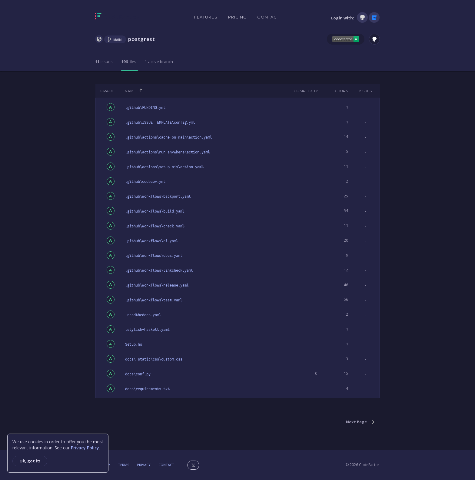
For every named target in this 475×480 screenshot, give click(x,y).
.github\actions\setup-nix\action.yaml (164, 167)
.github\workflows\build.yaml (154, 211)
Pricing (237, 17)
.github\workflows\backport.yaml (158, 196)
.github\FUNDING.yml (145, 107)
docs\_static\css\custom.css (153, 359)
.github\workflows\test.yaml (153, 300)
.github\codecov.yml (145, 181)
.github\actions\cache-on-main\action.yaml (168, 137)
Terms (123, 464)
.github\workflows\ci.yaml (151, 241)
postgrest (141, 38)
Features (206, 17)
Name (130, 91)
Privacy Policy (85, 448)
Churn (341, 91)
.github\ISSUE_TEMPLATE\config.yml (160, 122)
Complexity (306, 91)
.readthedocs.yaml (143, 315)
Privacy (144, 464)
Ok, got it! (29, 461)
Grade (107, 91)
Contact (268, 17)
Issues (365, 91)
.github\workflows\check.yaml (154, 226)
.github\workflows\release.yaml (157, 285)
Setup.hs (133, 344)
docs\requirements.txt (147, 389)
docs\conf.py (138, 374)
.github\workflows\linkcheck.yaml (159, 270)
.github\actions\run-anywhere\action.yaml (167, 152)
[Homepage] (117, 17)
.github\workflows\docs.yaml (153, 255)
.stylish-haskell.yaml (147, 329)
